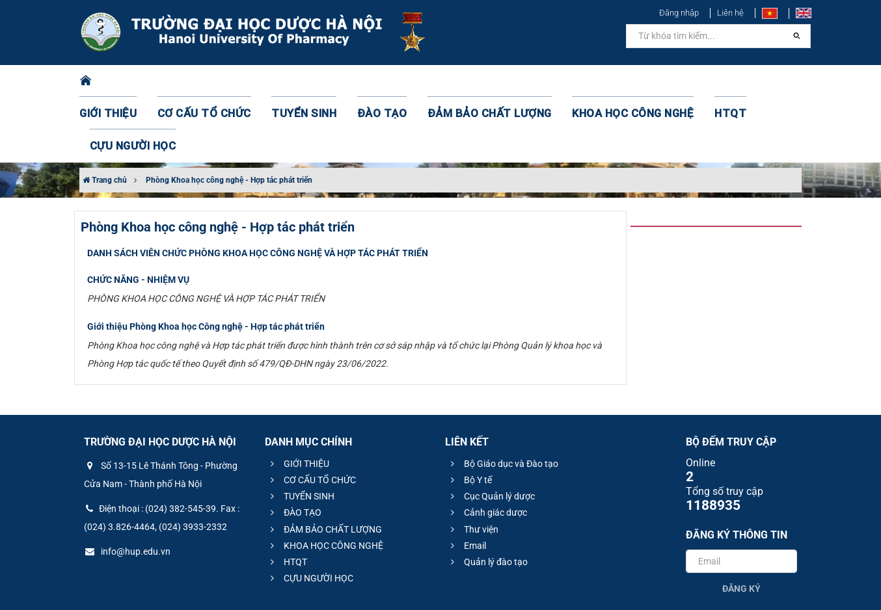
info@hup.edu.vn (127, 486)
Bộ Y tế (469, 415)
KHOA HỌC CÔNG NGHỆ (587, 81)
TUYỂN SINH (297, 81)
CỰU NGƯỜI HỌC (746, 81)
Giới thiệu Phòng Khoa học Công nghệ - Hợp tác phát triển (206, 261)
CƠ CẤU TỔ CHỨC (209, 81)
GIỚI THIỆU (124, 81)
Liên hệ (730, 13)
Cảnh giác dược (487, 447)
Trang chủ (105, 115)
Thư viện (472, 464)
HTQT (674, 81)
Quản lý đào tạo (487, 497)
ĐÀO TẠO (367, 81)
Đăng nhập (679, 13)
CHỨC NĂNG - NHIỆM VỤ (138, 214)
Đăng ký (741, 523)
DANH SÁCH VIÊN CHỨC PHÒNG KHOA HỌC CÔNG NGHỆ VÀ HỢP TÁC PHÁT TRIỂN (257, 188)
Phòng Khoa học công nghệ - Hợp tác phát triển (229, 115)
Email (466, 480)
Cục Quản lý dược (491, 431)
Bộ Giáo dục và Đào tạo (502, 398)
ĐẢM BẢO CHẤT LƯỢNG (461, 81)
